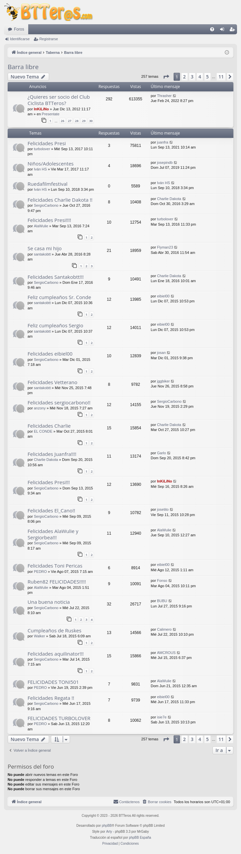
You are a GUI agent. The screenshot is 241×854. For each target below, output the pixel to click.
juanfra (162, 142)
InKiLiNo (41, 109)
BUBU (162, 601)
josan (161, 353)
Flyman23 (165, 247)
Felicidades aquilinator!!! (56, 653)
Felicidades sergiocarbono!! (59, 402)
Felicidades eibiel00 (50, 353)
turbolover (42, 149)
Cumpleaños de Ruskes (54, 630)
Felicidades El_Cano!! (51, 510)
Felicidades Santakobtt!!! (56, 276)
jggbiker (163, 381)
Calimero (164, 629)
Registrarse (48, 39)
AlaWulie (41, 226)
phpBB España (140, 837)
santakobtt (42, 254)
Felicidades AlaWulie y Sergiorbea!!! (53, 534)
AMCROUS (166, 653)
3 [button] (192, 76)
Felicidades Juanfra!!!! (52, 454)
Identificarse (20, 39)
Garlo (161, 453)
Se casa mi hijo (45, 248)
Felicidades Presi (47, 143)
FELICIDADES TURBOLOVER (59, 718)
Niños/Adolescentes (51, 163)
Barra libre (23, 66)
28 (76, 121)
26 (62, 121)
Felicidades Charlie (49, 425)
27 (69, 121)
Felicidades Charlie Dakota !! (60, 199)
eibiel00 (163, 296)
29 (83, 121)
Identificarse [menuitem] (223, 30)
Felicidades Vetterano (52, 382)
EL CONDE (43, 431)
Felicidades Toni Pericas (55, 565)
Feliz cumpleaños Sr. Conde (59, 297)
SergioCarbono (46, 205)
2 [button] (184, 76)
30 (91, 121)
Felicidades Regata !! (51, 697)
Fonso (162, 581)
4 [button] (200, 76)
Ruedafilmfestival (47, 183)
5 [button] (207, 76)
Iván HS (40, 169)
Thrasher (164, 96)
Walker (39, 636)
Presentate (50, 114)
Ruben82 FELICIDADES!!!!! (57, 581)
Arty (109, 831)
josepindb (165, 162)
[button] (166, 77)
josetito (163, 509)
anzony (39, 408)
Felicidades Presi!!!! (49, 220)
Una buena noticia (49, 601)
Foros (19, 29)
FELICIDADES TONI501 (53, 682)
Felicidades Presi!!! (49, 482)
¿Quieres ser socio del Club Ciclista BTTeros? (59, 99)
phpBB (107, 825)
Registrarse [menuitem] (233, 30)
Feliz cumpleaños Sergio (55, 325)
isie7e (162, 717)
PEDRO (40, 572)
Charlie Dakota (169, 199)
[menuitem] (212, 29)
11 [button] (221, 76)
